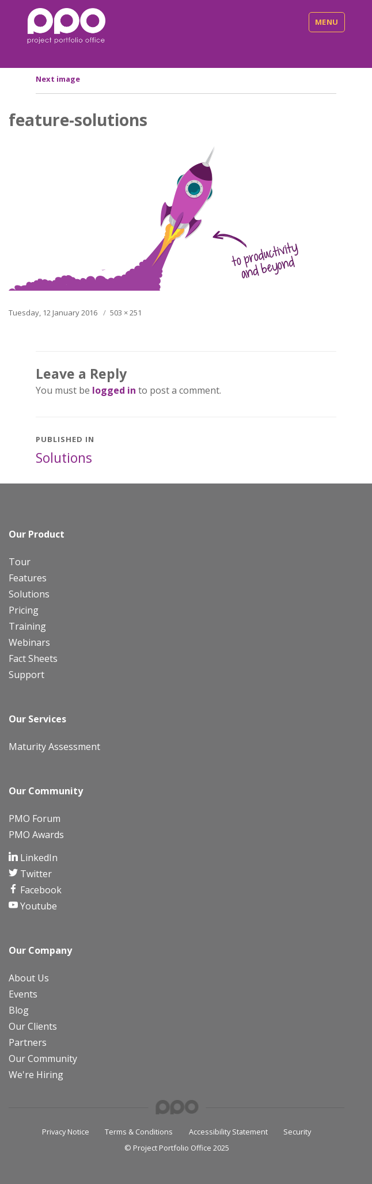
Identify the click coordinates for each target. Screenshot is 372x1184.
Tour (20, 561)
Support (26, 674)
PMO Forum (34, 818)
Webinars (29, 642)
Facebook (40, 890)
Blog (19, 1010)
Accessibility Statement (228, 1131)
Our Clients (33, 1026)
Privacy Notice (65, 1131)
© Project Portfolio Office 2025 (176, 1148)
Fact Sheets (33, 658)
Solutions (29, 594)
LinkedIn (38, 857)
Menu (327, 22)
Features (28, 578)
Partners (28, 1042)
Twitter (35, 873)
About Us (29, 978)
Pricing (24, 610)
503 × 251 (126, 312)
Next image (58, 79)
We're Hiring (36, 1074)
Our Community (43, 1058)
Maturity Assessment (54, 746)
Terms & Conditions (139, 1131)
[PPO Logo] (66, 25)
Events (23, 994)
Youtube (37, 906)
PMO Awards (36, 834)
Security (297, 1131)
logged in (114, 390)
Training (27, 626)
